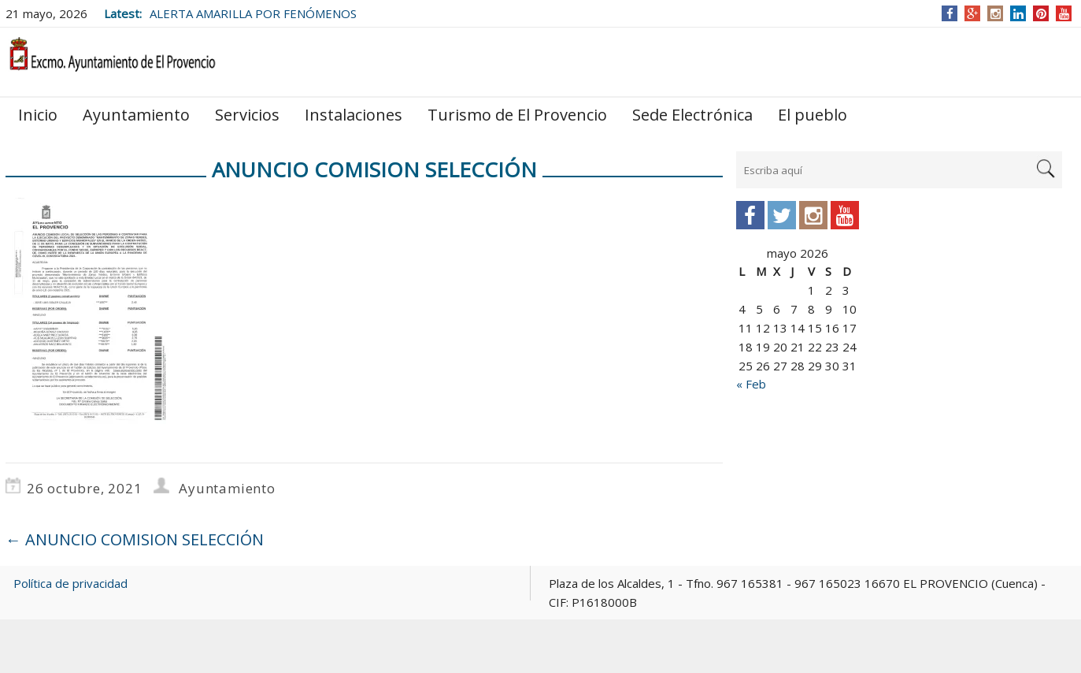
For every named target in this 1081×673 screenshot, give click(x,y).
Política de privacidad (70, 583)
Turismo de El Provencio (517, 114)
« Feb (751, 384)
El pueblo (812, 114)
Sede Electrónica (692, 114)
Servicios (247, 114)
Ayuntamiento (136, 114)
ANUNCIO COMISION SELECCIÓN (135, 539)
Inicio (37, 114)
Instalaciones (353, 114)
